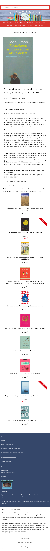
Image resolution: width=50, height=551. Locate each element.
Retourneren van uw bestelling (12, 453)
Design (9, 25)
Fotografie (30, 23)
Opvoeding (22, 25)
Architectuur (40, 23)
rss (39, 547)
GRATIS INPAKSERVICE (8, 444)
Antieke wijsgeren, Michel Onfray (25, 421)
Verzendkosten (6, 533)
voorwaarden (12, 457)
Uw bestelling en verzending (11, 449)
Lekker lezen (38, 25)
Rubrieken (4, 470)
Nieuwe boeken (20, 23)
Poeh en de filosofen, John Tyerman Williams (25, 258)
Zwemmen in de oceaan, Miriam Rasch (25, 306)
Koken (30, 25)
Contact (3, 440)
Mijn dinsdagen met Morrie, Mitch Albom (25, 396)
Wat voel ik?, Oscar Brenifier (25, 373)
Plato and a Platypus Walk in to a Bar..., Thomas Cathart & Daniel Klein (25, 283)
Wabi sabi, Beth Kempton (25, 351)
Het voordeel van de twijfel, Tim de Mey (25, 329)
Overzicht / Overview (13, 186)
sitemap (33, 547)
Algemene (4, 457)
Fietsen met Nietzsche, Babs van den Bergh (25, 209)
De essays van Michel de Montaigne (25, 233)
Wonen (15, 25)
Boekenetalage (8, 23)
